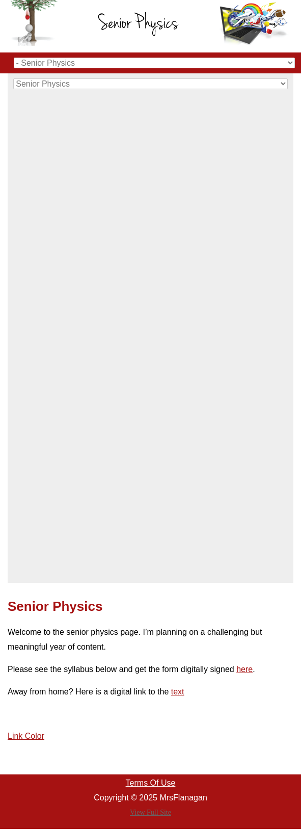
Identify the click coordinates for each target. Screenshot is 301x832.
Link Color (26, 736)
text (177, 691)
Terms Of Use (151, 783)
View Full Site (150, 812)
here (244, 669)
